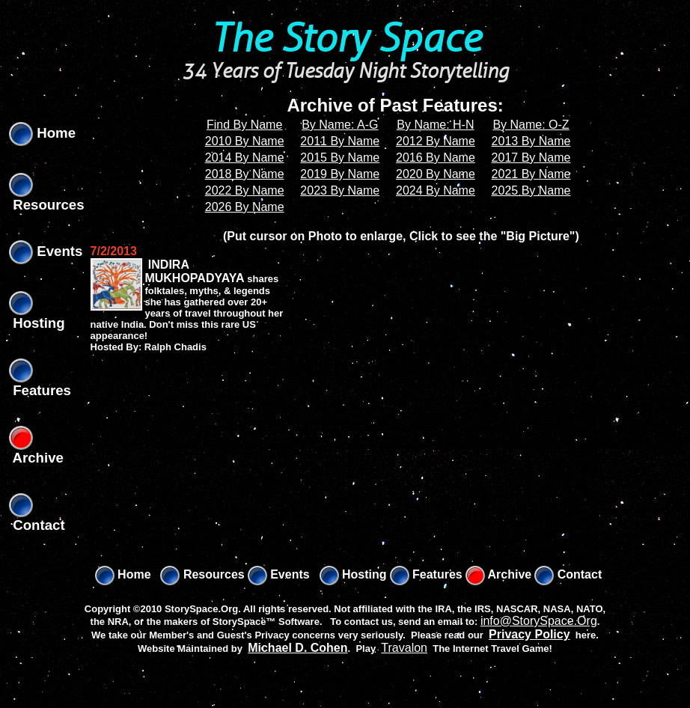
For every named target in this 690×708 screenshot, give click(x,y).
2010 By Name (244, 141)
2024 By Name (435, 190)
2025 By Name (531, 190)
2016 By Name (435, 157)
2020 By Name (435, 174)
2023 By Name (339, 190)
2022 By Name (244, 190)
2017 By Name (531, 157)
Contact (568, 574)
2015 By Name (339, 157)
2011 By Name (339, 141)
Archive (498, 574)
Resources (202, 574)
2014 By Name (244, 157)
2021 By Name (531, 174)
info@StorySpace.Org (538, 620)
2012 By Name (435, 141)
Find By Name (244, 124)
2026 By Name (244, 207)
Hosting (353, 574)
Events (45, 251)
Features (426, 574)
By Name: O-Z (530, 124)
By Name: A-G (340, 124)
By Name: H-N (435, 124)
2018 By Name (244, 174)
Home (42, 133)
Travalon (404, 647)
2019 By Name (339, 174)
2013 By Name (531, 141)
